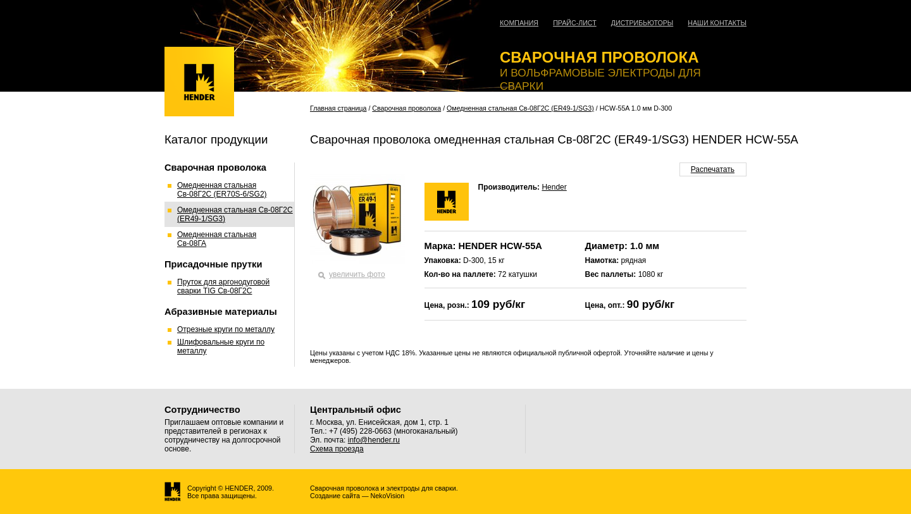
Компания (519, 23)
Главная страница (338, 108)
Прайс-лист (575, 23)
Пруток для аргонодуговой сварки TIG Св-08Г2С (223, 286)
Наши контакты (717, 23)
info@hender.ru (374, 440)
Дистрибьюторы (642, 23)
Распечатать (712, 169)
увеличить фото (357, 274)
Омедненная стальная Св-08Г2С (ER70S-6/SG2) (222, 190)
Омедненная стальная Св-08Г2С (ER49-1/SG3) (520, 108)
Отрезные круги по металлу (226, 329)
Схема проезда (337, 448)
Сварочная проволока (406, 108)
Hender (554, 187)
